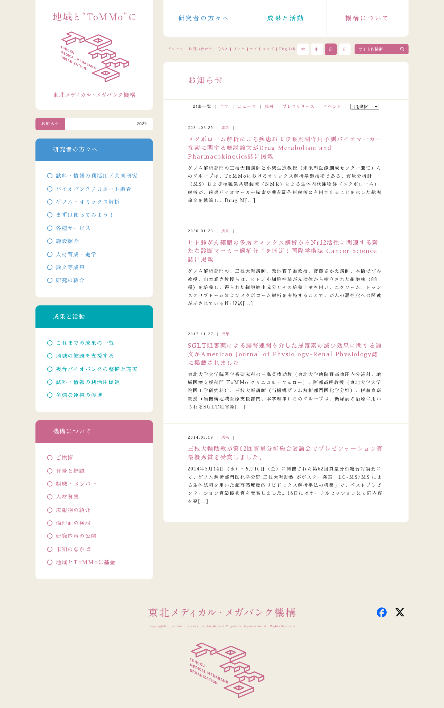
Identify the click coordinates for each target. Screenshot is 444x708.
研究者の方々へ (204, 18)
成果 (269, 107)
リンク (239, 49)
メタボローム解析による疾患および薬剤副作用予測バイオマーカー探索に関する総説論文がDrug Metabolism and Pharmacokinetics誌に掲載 (285, 148)
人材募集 (67, 497)
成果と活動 (285, 18)
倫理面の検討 (73, 523)
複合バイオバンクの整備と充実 (97, 369)
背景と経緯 (70, 471)
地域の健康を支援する (85, 356)
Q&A (222, 49)
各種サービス (73, 228)
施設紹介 (67, 241)
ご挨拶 (64, 458)
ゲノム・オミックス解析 (88, 202)
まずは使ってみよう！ (85, 215)
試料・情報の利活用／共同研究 (97, 176)
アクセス (175, 49)
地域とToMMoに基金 (86, 562)
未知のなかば (73, 549)
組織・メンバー (76, 484)
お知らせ (50, 124)
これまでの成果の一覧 (85, 343)
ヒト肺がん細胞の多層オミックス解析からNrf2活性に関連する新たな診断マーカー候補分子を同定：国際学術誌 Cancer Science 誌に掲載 (283, 251)
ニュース (247, 107)
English (287, 49)
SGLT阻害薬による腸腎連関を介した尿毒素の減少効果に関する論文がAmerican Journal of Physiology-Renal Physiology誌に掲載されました (285, 354)
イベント (332, 107)
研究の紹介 (70, 280)
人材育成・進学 (76, 254)
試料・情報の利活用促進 (88, 382)
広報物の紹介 (73, 510)
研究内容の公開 (76, 536)
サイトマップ (262, 49)
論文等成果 (70, 267)
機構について (367, 18)
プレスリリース (298, 107)
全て (224, 107)
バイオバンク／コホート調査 (94, 189)
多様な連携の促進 (79, 395)
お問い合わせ (200, 49)
